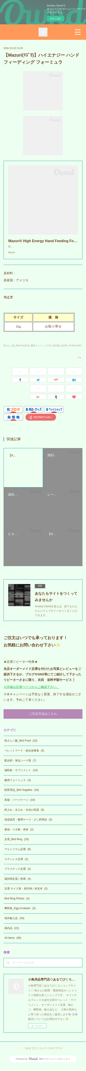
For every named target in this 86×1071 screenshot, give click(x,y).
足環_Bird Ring (16, 843)
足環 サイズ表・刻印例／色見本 (25, 893)
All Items (12, 942)
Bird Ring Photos (16, 902)
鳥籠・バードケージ (19, 804)
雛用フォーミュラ (17, 784)
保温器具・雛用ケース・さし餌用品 (28, 824)
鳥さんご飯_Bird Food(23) (16, 350)
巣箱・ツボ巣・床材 (18, 833)
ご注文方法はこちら (43, 718)
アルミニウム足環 (17, 853)
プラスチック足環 (17, 873)
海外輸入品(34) (60, 350)
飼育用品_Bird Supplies (21, 794)
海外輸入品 (14, 922)
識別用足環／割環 (17, 883)
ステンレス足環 (16, 863)
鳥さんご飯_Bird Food (20, 745)
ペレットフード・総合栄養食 (24, 755)
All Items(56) (75, 350)
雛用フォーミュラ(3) (41, 350)
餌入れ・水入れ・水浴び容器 (24, 814)
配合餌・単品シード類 (20, 764)
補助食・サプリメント (20, 774)
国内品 (11, 932)
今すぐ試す (55, 18)
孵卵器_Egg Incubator (19, 912)
